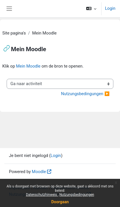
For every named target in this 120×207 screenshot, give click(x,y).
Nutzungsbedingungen (76, 195)
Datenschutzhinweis (42, 195)
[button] (91, 8)
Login (110, 8)
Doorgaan (60, 202)
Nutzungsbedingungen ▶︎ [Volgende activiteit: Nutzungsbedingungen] (85, 93)
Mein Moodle (28, 66)
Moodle (39, 171)
